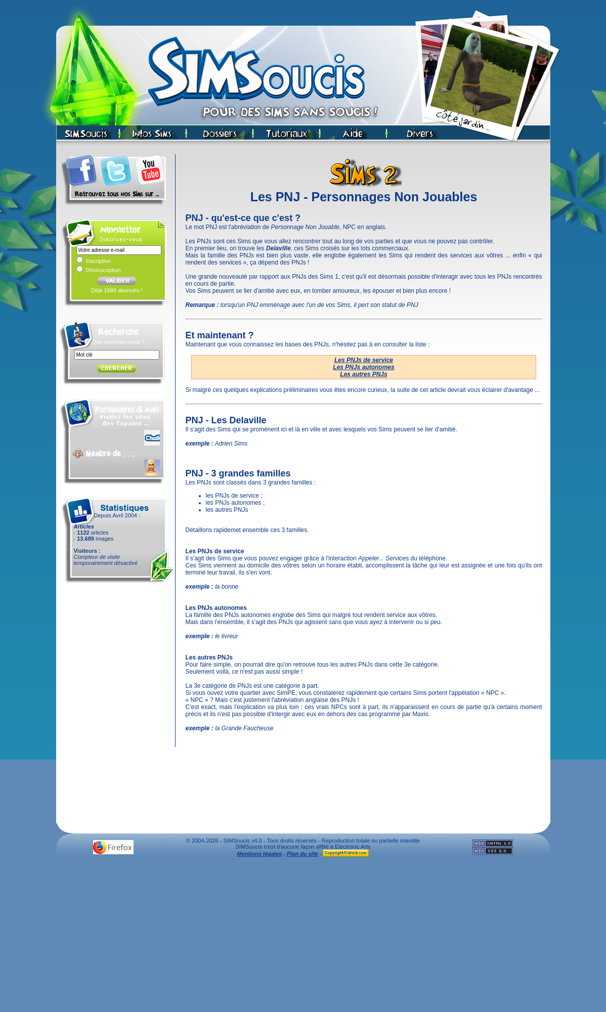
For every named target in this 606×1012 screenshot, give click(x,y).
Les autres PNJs (363, 374)
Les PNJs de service (363, 360)
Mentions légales (259, 854)
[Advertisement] (303, 937)
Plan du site (302, 854)
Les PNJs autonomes (363, 367)
